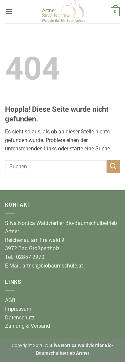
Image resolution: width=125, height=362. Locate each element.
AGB (10, 300)
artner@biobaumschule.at (52, 266)
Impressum (18, 309)
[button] (9, 11)
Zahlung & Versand (27, 326)
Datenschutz (20, 317)
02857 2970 (30, 257)
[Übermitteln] (113, 166)
